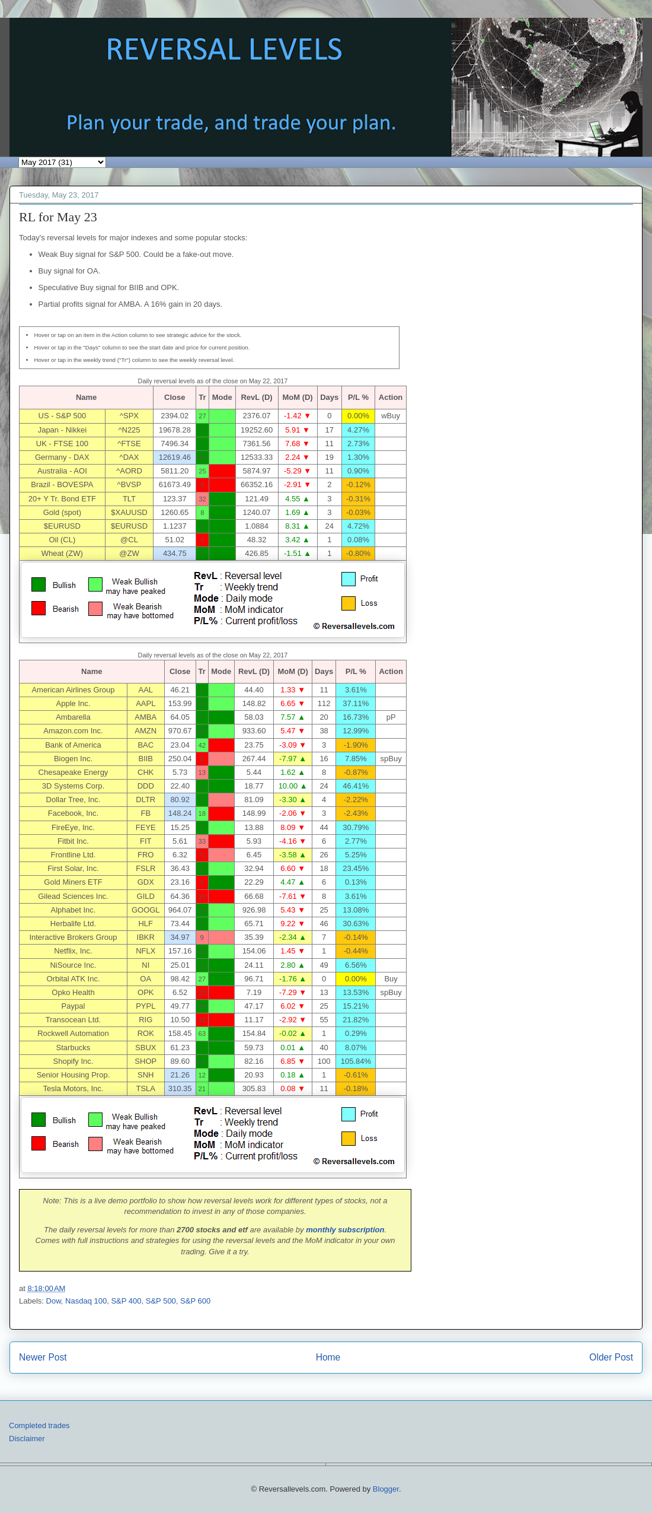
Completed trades (39, 1425)
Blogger (386, 1489)
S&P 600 (195, 1300)
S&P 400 (126, 1300)
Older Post (611, 1357)
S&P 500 (161, 1300)
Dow (53, 1300)
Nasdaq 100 (86, 1300)
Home (328, 1357)
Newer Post (43, 1357)
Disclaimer (27, 1438)
